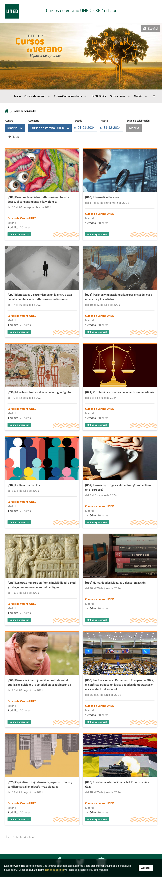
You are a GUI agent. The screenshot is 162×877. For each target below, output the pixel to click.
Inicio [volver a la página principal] (6, 111)
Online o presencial (19, 234)
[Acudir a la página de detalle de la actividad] (42, 194)
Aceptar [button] (145, 867)
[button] (15, 128)
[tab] (81, 11)
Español (153, 28)
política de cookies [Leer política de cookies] (54, 869)
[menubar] (81, 96)
